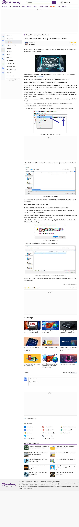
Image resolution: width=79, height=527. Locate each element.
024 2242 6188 (34, 484)
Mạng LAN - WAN (48, 439)
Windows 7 (28, 433)
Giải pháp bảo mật (44, 34)
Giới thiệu (21, 481)
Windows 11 (28, 427)
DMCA (58, 481)
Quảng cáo (49, 481)
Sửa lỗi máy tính (47, 427)
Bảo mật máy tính (48, 430)
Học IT (58, 6)
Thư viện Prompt (43, 6)
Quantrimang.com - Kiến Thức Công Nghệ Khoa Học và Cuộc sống (11, 2)
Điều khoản (25, 481)
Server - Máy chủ (66, 430)
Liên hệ (44, 481)
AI (10, 6)
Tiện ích (64, 6)
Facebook (55, 481)
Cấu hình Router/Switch (68, 427)
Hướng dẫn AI (16, 6)
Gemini (35, 6)
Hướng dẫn (35, 481)
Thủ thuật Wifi (65, 433)
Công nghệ (52, 6)
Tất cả (5, 6)
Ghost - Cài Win (29, 439)
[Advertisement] (39, 21)
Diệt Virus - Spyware (48, 436)
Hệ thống (35, 34)
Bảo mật (30, 481)
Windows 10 (40, 76)
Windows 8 (28, 436)
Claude (23, 6)
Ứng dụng (41, 481)
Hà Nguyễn (32, 44)
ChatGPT (29, 6)
